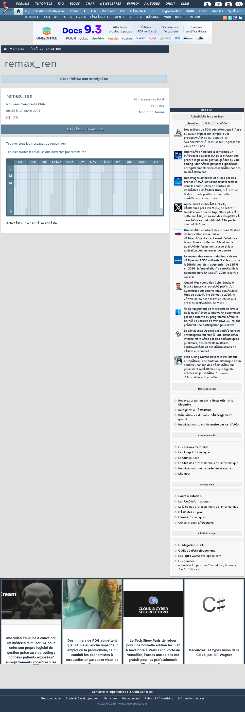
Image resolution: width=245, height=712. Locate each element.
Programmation (170, 11)
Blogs (74, 4)
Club (184, 4)
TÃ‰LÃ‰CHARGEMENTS (107, 17)
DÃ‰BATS (153, 17)
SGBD (190, 11)
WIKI (167, 17)
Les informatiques (194, 452)
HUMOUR (193, 17)
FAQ (60, 4)
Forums (23, 4)
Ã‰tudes (152, 4)
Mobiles (217, 11)
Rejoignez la (194, 410)
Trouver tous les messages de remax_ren (36, 144)
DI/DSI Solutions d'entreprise (45, 11)
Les (193, 447)
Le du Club (192, 545)
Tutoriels (43, 4)
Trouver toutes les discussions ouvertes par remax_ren (46, 152)
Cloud (74, 11)
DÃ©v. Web (138, 11)
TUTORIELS (32, 17)
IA (84, 11)
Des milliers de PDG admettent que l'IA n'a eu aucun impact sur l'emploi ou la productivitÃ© (212, 138)
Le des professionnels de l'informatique (208, 463)
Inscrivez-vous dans (208, 424)
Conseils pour (196, 523)
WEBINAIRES (63, 17)
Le (183, 458)
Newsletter (111, 4)
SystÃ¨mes (235, 11)
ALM (93, 11)
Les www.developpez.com (199, 556)
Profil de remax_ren (45, 49)
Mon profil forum (151, 113)
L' (184, 474)
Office (203, 11)
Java (122, 11)
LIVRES (81, 17)
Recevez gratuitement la (202, 401)
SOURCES (135, 17)
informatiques (192, 517)
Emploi (132, 4)
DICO (178, 17)
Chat (90, 4)
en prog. (191, 512)
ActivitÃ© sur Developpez (85, 130)
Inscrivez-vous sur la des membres (205, 468)
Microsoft (108, 11)
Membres (16, 49)
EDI (153, 11)
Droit (170, 4)
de (196, 551)
